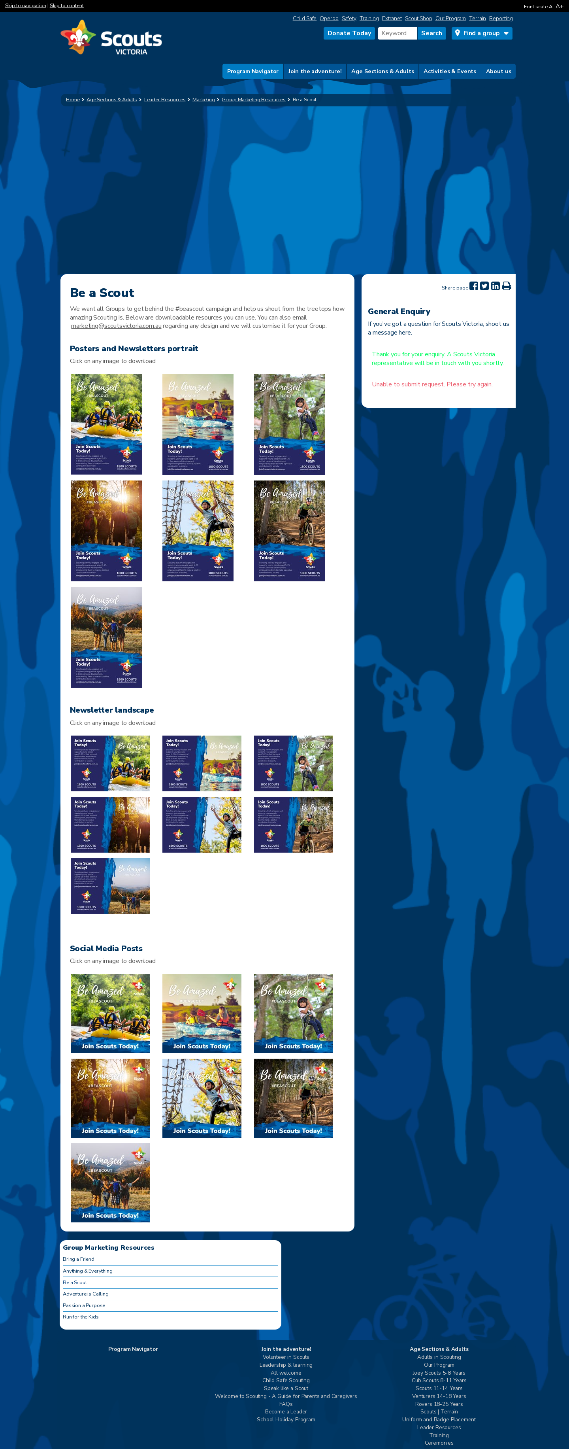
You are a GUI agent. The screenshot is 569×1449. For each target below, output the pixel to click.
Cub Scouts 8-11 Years (439, 1381)
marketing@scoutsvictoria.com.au (116, 326)
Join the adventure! (315, 71)
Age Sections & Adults (382, 71)
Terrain (477, 18)
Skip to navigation (25, 5)
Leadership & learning (286, 1365)
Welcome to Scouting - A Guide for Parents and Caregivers (286, 1397)
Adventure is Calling (86, 1294)
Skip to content (67, 5)
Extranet (392, 18)
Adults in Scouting (439, 1357)
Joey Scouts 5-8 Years (439, 1373)
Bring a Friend (78, 1259)
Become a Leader (286, 1412)
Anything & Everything (88, 1271)
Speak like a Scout (286, 1389)
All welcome (286, 1373)
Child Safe (305, 18)
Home (73, 99)
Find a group (481, 33)
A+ (560, 6)
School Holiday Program (286, 1420)
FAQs (285, 1404)
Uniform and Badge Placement (439, 1420)
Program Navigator (253, 71)
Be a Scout (75, 1282)
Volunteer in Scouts (286, 1357)
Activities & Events (450, 71)
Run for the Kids (80, 1316)
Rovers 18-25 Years (439, 1404)
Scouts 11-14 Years (439, 1389)
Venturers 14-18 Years (439, 1397)
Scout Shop (418, 18)
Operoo (329, 18)
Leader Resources (439, 1428)
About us (498, 71)
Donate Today (349, 33)
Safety (349, 18)
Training (369, 18)
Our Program (450, 18)
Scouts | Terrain (439, 1412)
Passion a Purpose (84, 1305)
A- (551, 6)
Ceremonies (439, 1443)
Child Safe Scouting (286, 1381)
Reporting (501, 18)
